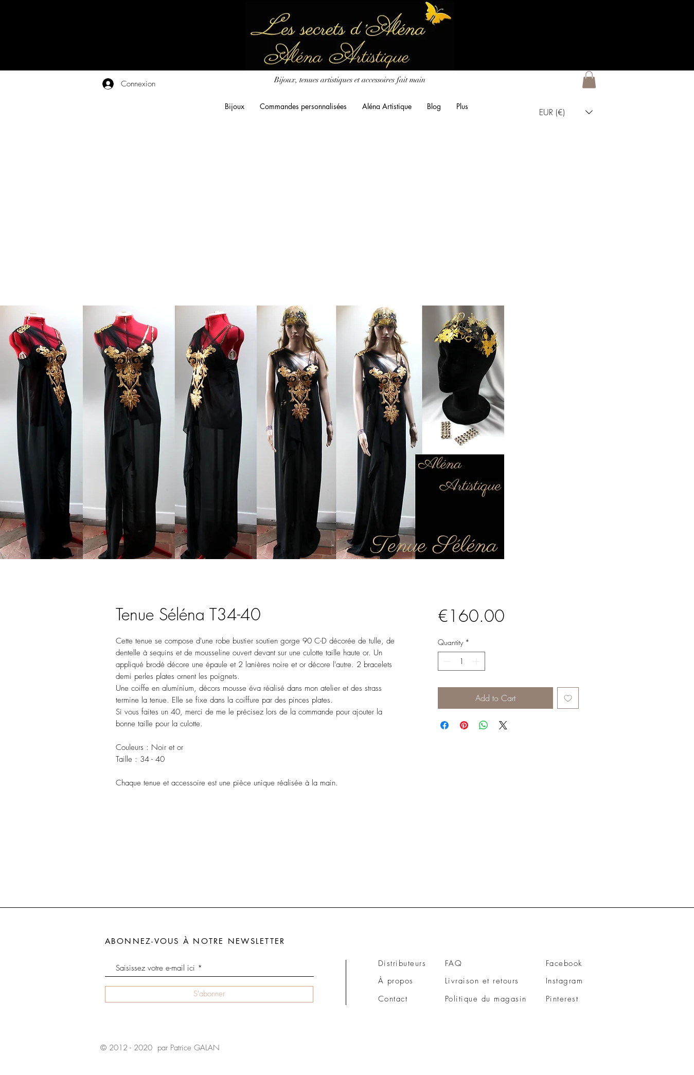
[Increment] (477, 661)
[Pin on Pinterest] (464, 725)
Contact (393, 999)
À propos (396, 981)
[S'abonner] (209, 994)
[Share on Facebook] (444, 725)
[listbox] (565, 111)
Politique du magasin (486, 999)
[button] (589, 79)
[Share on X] (503, 725)
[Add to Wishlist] (568, 698)
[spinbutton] (461, 661)
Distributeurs (402, 963)
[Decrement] (445, 661)
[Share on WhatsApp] (483, 725)
